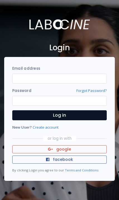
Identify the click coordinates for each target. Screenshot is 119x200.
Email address (26, 68)
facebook (59, 159)
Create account (46, 127)
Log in (59, 115)
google (59, 149)
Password (21, 90)
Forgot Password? (91, 90)
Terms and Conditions (81, 170)
